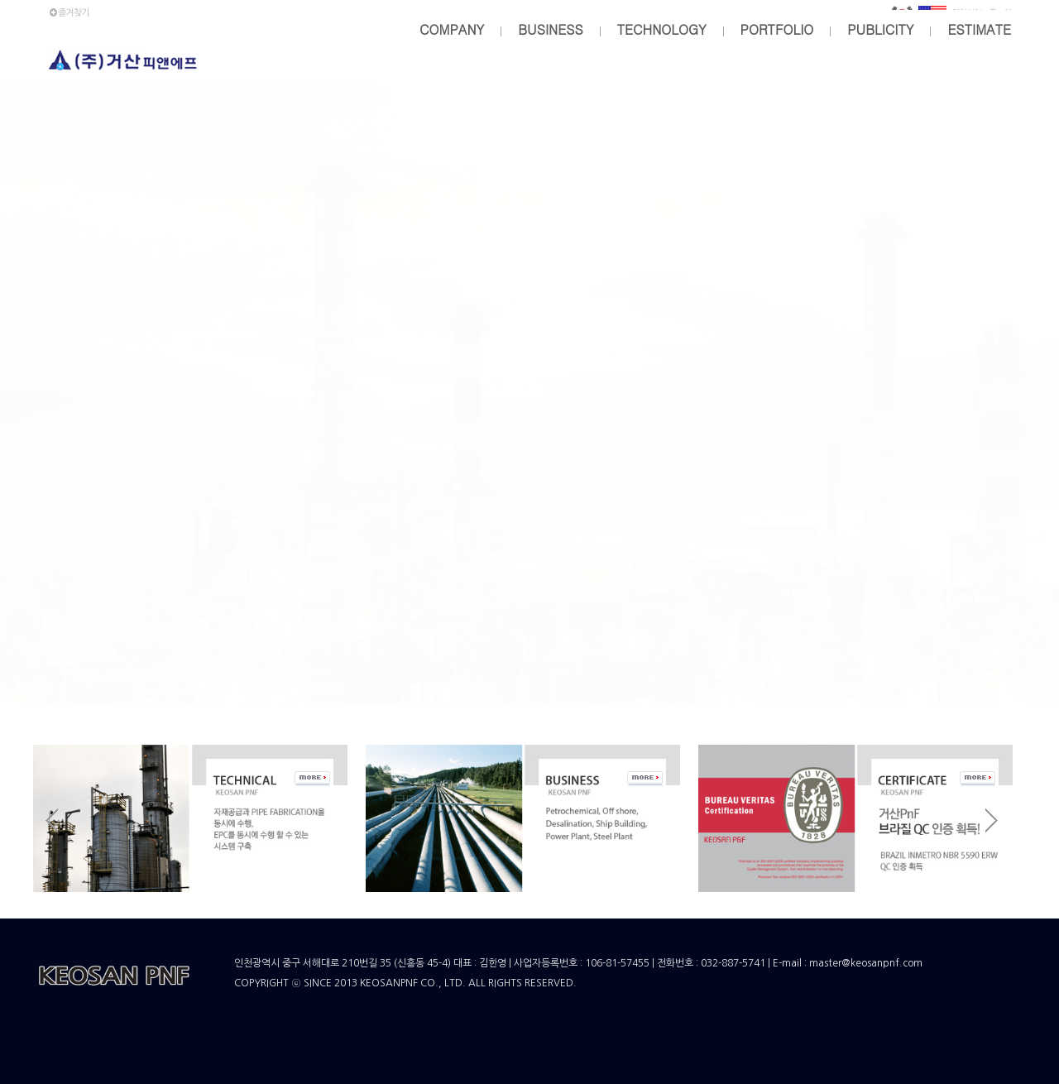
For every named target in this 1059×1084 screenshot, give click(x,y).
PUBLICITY (880, 29)
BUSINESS (550, 29)
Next (992, 821)
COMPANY (451, 29)
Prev (53, 821)
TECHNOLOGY (662, 29)
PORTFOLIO (777, 29)
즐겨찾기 (68, 12)
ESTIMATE (979, 29)
